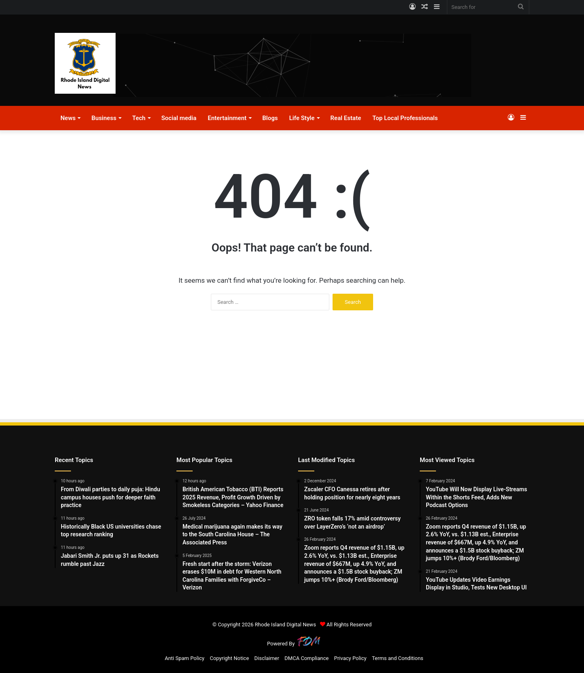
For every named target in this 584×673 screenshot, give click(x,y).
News (67, 118)
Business (103, 118)
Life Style (302, 118)
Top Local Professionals (405, 118)
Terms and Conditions (397, 658)
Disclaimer (266, 658)
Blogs (270, 118)
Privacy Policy (350, 658)
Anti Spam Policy (184, 658)
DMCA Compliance (307, 658)
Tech (139, 118)
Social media (179, 118)
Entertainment (227, 118)
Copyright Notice (229, 658)
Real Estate (346, 118)
